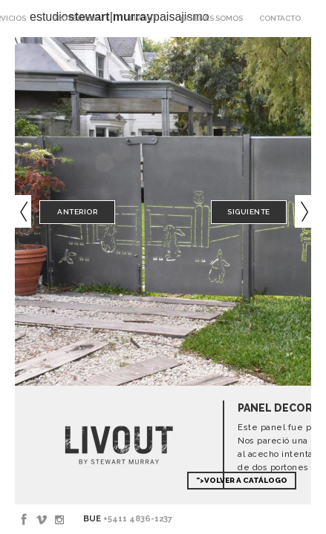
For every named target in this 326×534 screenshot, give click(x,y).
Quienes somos (211, 18)
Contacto (280, 18)
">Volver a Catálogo (241, 480)
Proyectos (75, 18)
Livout (143, 18)
